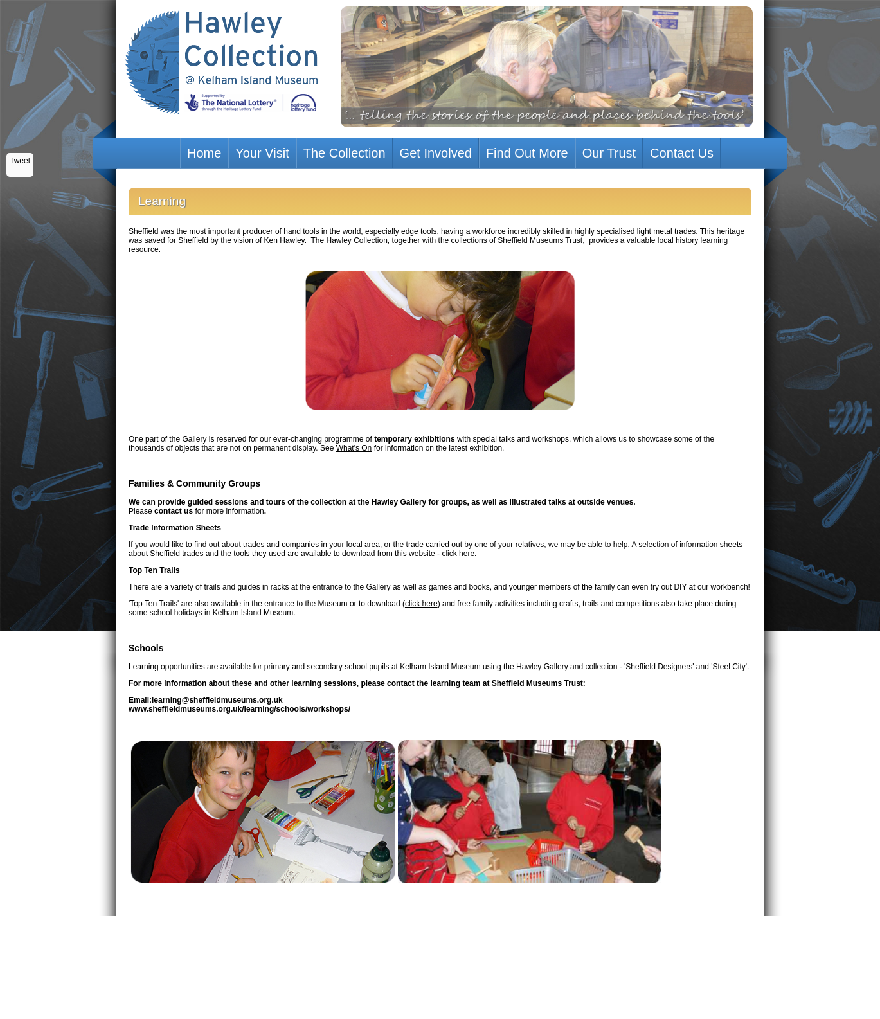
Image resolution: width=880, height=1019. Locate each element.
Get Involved (436, 153)
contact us (173, 511)
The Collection (344, 153)
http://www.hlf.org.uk (523, 949)
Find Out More (527, 153)
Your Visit (262, 153)
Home (204, 153)
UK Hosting (471, 949)
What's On (354, 448)
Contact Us (682, 153)
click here (458, 553)
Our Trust (609, 153)
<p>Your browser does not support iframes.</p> (440, 942)
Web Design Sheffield (393, 949)
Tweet (20, 160)
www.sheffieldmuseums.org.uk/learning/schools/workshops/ (239, 709)
